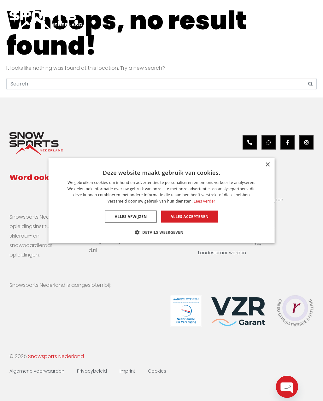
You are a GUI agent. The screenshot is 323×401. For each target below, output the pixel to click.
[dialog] (162, 200)
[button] (161, 232)
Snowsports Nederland (56, 356)
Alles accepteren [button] (190, 216)
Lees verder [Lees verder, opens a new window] (204, 201)
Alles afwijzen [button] (131, 216)
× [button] (267, 164)
